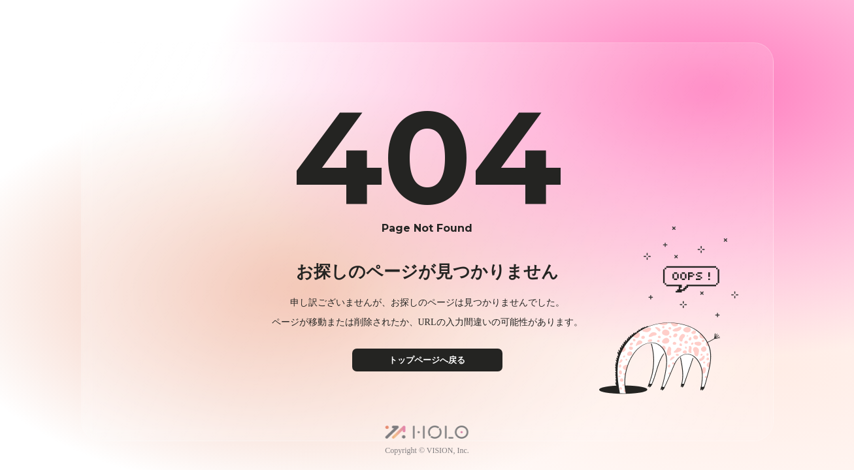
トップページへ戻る (427, 360)
